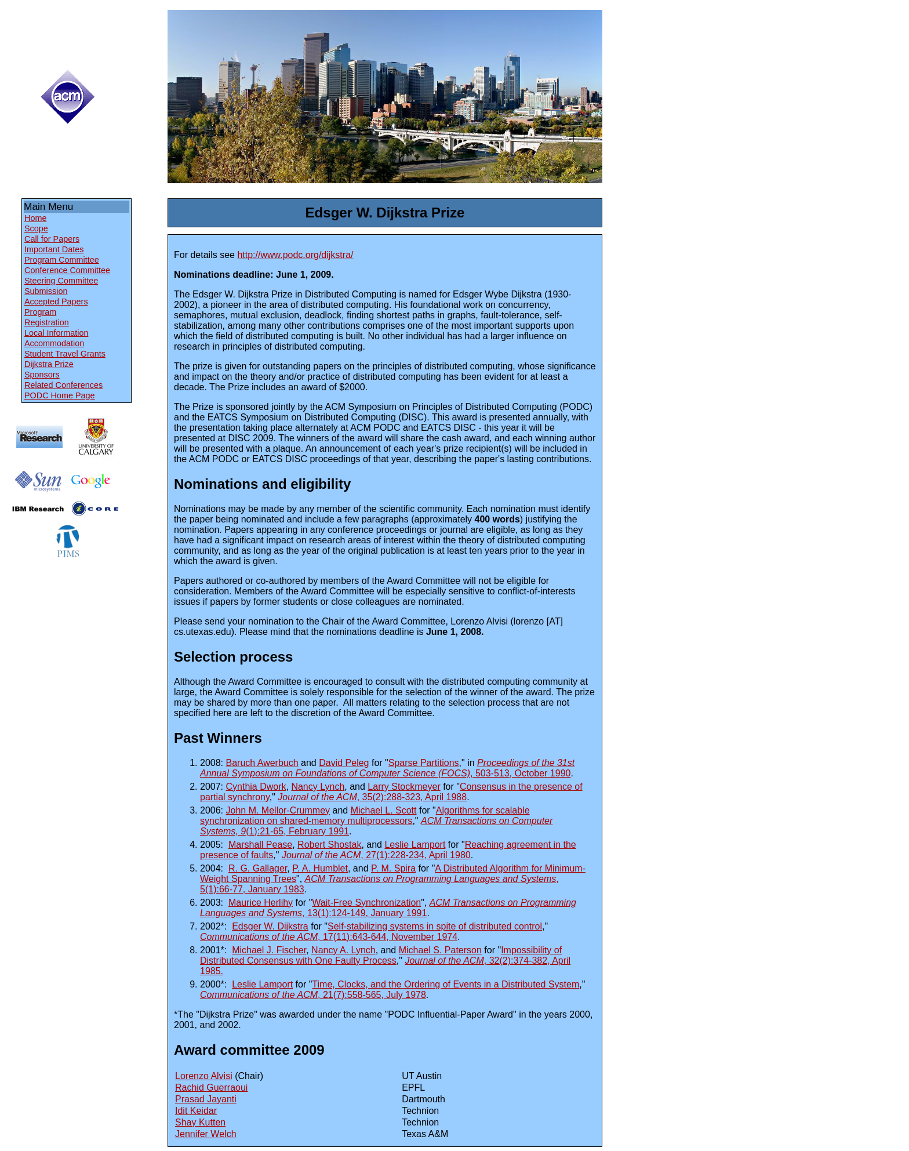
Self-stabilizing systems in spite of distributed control (435, 926)
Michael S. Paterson (440, 950)
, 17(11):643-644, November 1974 (328, 937)
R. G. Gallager (257, 868)
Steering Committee (61, 280)
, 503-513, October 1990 (387, 768)
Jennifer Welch (206, 1134)
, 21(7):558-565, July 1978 (313, 995)
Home (35, 218)
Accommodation (54, 343)
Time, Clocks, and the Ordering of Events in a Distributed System (445, 984)
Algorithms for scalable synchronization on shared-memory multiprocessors (365, 815)
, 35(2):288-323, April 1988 (372, 797)
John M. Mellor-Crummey (278, 810)
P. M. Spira (393, 868)
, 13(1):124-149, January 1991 (388, 908)
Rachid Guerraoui (211, 1087)
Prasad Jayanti (206, 1099)
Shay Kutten (200, 1122)
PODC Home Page (59, 395)
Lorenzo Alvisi (203, 1076)
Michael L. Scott (384, 810)
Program (40, 312)
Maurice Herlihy (260, 902)
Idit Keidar (196, 1111)
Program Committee (61, 259)
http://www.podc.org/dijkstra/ (295, 255)
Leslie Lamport (414, 844)
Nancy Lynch (317, 786)
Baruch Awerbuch (262, 763)
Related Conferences (63, 385)
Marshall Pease (260, 844)
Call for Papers (51, 239)
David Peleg (344, 763)
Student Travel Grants (65, 353)
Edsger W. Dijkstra (270, 926)
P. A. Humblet (320, 868)
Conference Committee (67, 270)
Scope (36, 228)
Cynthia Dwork (256, 786)
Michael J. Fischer (269, 950)
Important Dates (53, 249)
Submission (45, 291)
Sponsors (42, 374)
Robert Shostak (329, 844)
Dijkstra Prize (49, 364)
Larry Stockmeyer (404, 786)
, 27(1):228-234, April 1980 (376, 855)
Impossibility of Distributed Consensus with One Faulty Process (381, 955)
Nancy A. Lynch (343, 950)
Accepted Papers (56, 301)
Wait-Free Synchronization (366, 902)
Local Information (56, 332)
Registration (46, 322)
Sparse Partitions (423, 763)
